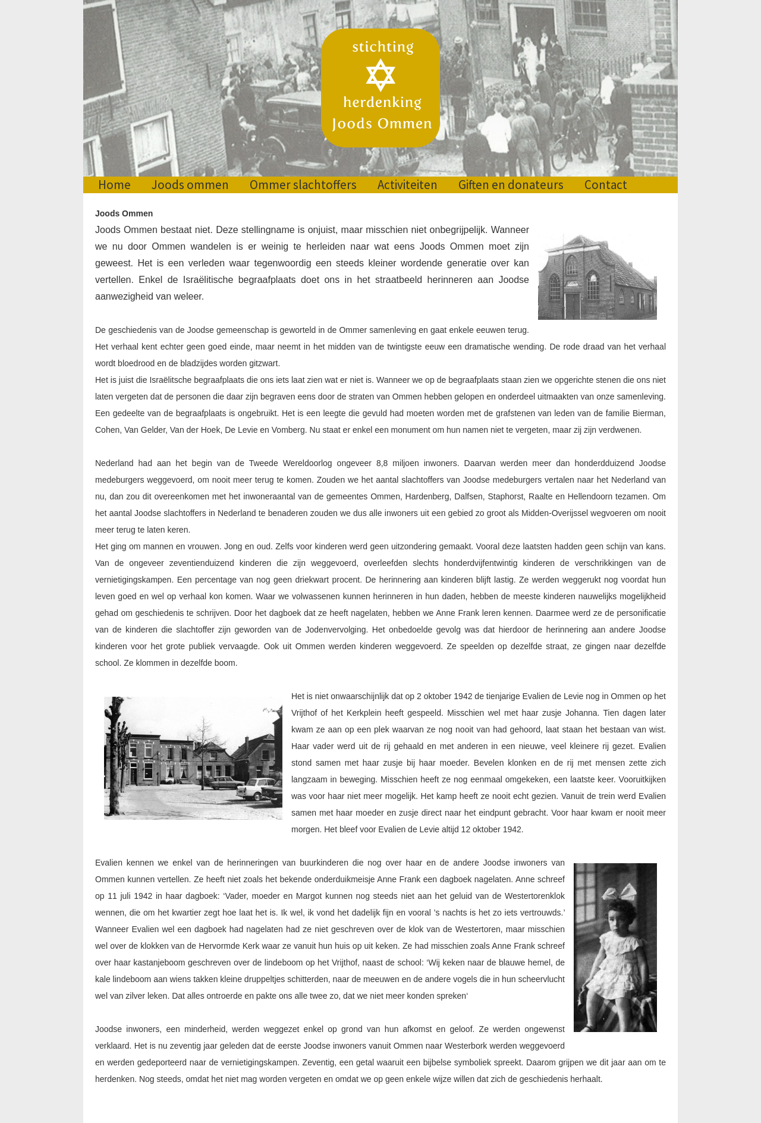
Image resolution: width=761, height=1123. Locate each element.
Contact (605, 185)
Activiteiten (408, 185)
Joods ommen (190, 185)
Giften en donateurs (511, 185)
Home (114, 185)
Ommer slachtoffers (303, 185)
